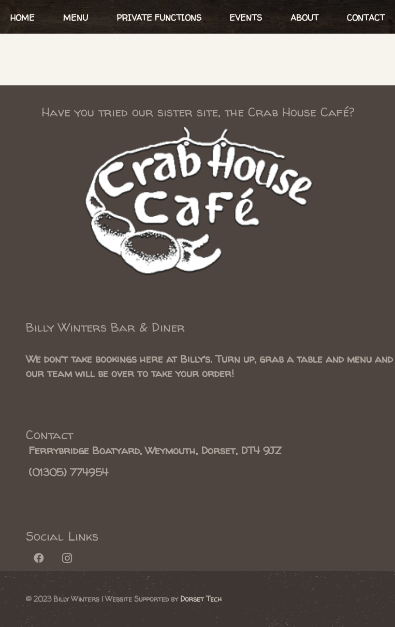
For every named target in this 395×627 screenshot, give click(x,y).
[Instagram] (67, 558)
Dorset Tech (201, 599)
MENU (75, 17)
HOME (22, 17)
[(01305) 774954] (24, 472)
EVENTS (245, 17)
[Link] (197, 220)
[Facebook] (39, 558)
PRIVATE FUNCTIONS (158, 17)
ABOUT (304, 17)
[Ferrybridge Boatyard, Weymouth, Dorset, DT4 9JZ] (24, 450)
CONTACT (366, 17)
